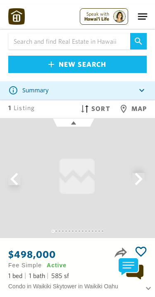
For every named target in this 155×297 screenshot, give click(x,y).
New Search (77, 64)
